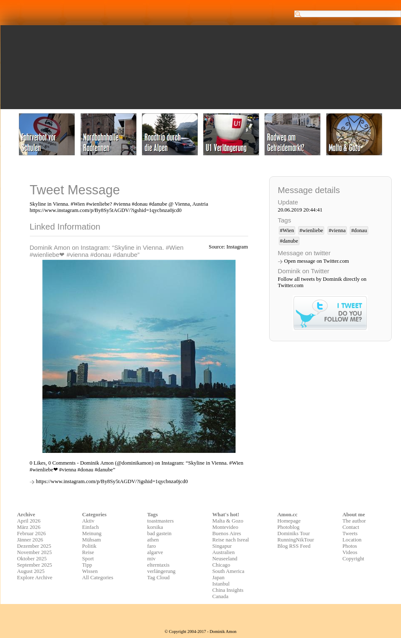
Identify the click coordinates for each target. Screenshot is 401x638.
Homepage (289, 521)
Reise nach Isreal (230, 540)
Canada (220, 596)
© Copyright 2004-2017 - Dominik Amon (200, 631)
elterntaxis (158, 565)
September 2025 (34, 565)
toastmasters (160, 521)
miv (151, 559)
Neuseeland (225, 559)
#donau (359, 230)
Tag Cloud (158, 577)
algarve (155, 552)
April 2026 (29, 521)
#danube (289, 241)
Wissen (90, 571)
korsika (155, 527)
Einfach (90, 527)
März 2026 (29, 527)
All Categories (97, 577)
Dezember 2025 (34, 546)
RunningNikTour (296, 540)
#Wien (287, 230)
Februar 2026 (31, 533)
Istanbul (221, 584)
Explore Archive (34, 577)
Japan (218, 577)
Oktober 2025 (32, 559)
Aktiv (88, 521)
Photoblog (289, 527)
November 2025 (34, 552)
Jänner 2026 (30, 540)
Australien (223, 552)
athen (153, 540)
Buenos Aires (226, 533)
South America (228, 571)
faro (151, 546)
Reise (88, 552)
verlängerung (161, 571)
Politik (89, 546)
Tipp (87, 565)
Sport (88, 559)
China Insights (228, 590)
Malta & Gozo (228, 521)
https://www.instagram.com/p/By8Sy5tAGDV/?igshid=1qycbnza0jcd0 (112, 481)
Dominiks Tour (294, 533)
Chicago (221, 565)
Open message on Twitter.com (316, 261)
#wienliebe (311, 230)
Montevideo (225, 527)
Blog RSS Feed (294, 546)
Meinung (92, 533)
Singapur (222, 546)
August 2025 (31, 571)
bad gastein (159, 533)
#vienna (337, 230)
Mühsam (91, 540)
